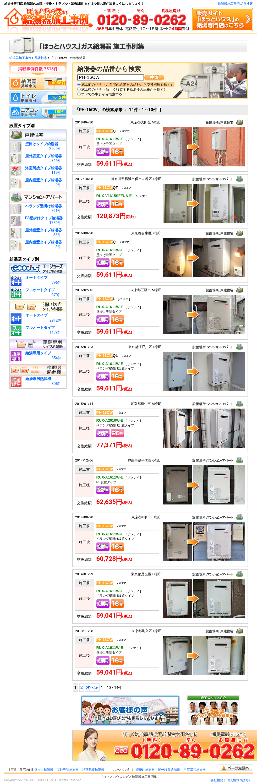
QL (107, 356)
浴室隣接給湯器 (93, 770)
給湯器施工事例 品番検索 (235, 4)
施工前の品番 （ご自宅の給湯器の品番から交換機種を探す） (127, 84)
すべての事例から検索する (101, 94)
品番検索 (41, 58)
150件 (60, 111)
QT (107, 188)
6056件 (59, 82)
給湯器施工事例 (20, 58)
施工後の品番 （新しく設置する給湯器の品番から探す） (124, 89)
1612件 (59, 97)
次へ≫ (92, 687)
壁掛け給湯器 (43, 770)
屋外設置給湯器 (68, 770)
